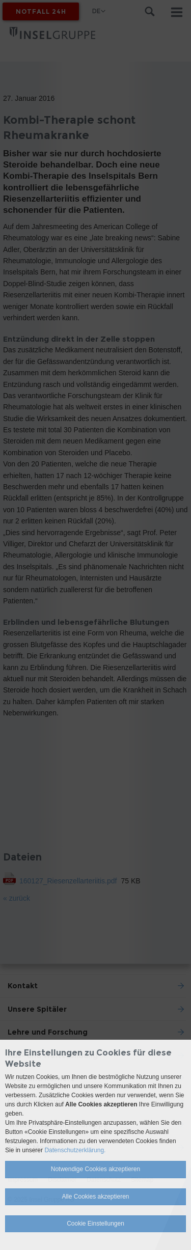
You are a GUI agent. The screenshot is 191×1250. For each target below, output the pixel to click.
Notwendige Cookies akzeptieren (95, 1169)
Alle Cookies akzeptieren (95, 1196)
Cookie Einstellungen (95, 1223)
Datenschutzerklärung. (74, 1150)
